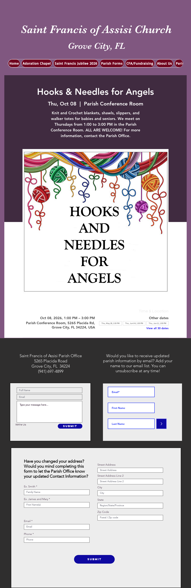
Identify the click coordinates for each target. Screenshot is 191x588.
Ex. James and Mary (36, 499)
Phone (28, 534)
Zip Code (103, 512)
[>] (161, 424)
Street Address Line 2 (110, 475)
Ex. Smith (29, 486)
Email (27, 521)
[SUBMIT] (70, 426)
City (99, 487)
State (100, 499)
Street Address (106, 464)
